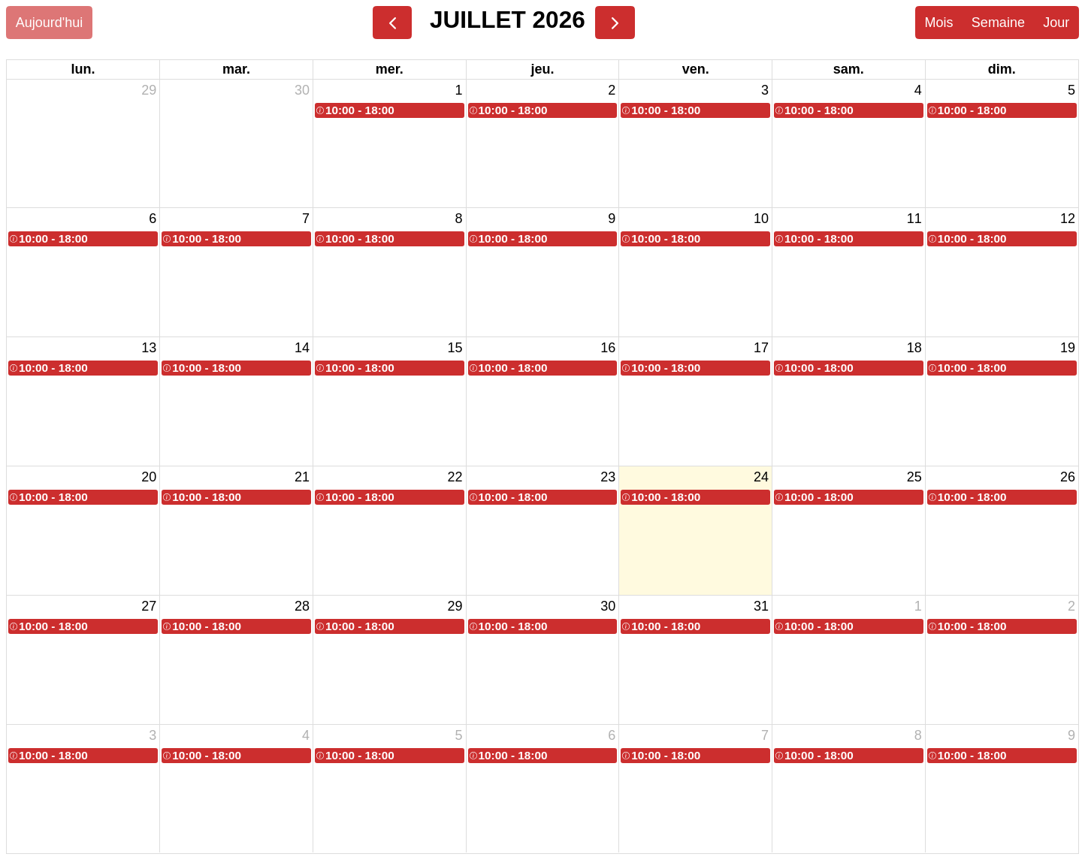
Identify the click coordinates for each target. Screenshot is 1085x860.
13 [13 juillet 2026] (148, 347)
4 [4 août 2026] (306, 735)
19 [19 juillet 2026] (1067, 347)
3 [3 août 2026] (152, 735)
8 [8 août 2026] (918, 735)
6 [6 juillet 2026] (152, 218)
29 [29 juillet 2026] (455, 606)
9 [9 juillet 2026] (611, 218)
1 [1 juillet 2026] (459, 90)
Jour (1056, 22)
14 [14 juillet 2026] (302, 347)
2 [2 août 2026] (1071, 606)
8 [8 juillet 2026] (459, 218)
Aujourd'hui (49, 22)
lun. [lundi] (83, 69)
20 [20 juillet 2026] (148, 476)
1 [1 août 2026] (918, 606)
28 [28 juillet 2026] (302, 606)
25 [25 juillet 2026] (914, 476)
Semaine (998, 22)
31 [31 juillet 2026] (761, 606)
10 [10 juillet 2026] (761, 218)
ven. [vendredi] (695, 69)
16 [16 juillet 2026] (607, 347)
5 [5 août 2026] (459, 735)
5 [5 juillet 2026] (1071, 90)
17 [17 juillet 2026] (761, 347)
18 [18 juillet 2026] (914, 347)
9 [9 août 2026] (1071, 735)
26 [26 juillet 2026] (1067, 476)
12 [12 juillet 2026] (1067, 218)
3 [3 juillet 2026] (765, 90)
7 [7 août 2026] (765, 735)
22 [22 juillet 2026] (455, 476)
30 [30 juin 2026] (302, 90)
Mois (938, 22)
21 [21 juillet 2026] (302, 476)
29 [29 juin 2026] (148, 90)
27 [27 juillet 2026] (148, 606)
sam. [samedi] (848, 69)
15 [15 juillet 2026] (455, 347)
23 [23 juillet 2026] (607, 476)
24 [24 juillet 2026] (761, 476)
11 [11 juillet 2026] (914, 218)
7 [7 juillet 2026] (306, 218)
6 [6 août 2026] (611, 735)
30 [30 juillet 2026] (607, 606)
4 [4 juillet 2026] (918, 90)
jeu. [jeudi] (542, 69)
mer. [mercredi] (389, 69)
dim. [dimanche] (1002, 69)
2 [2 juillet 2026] (611, 90)
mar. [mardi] (236, 69)
